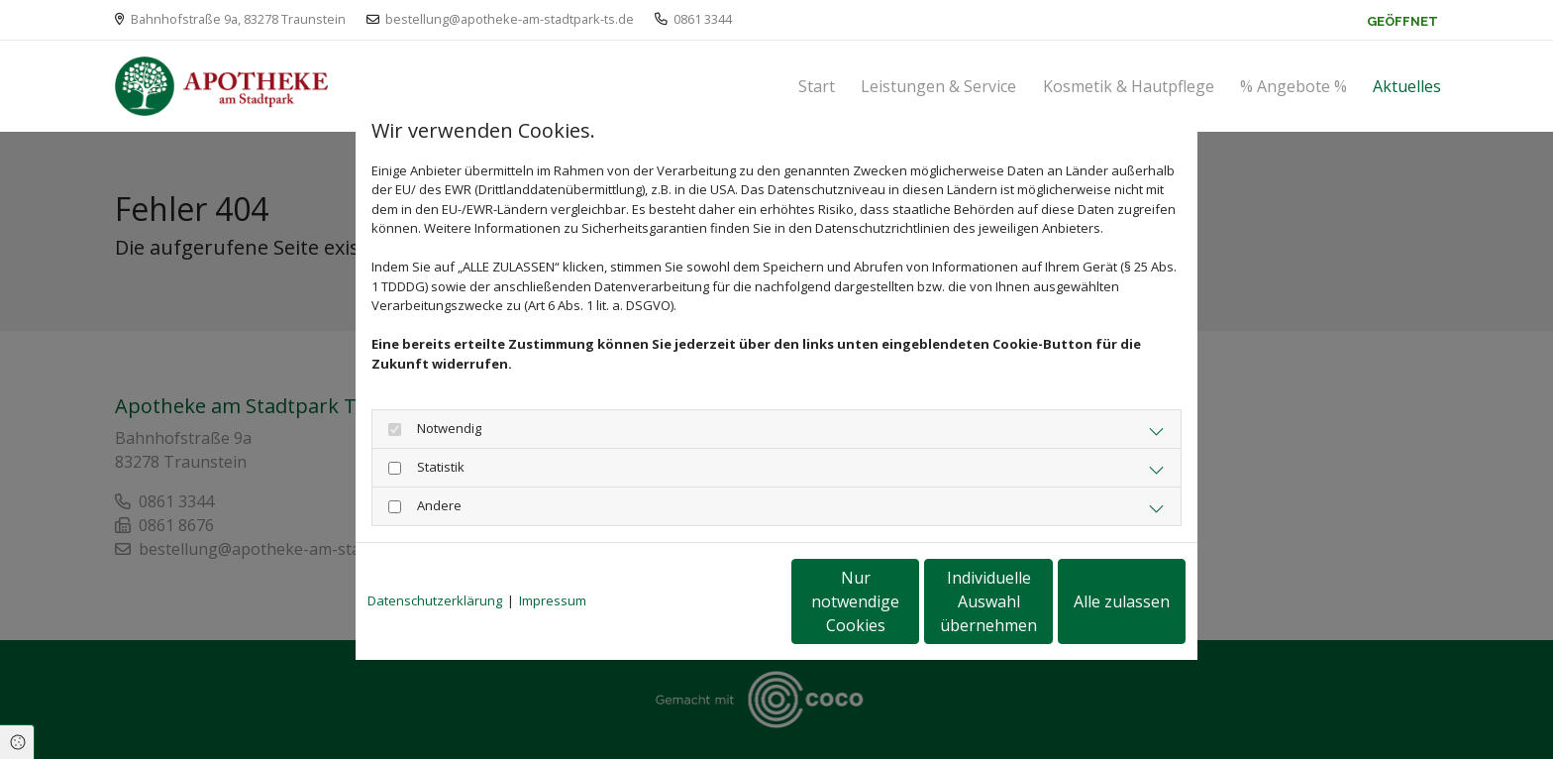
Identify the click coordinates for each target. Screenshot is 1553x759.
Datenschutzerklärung (434, 600)
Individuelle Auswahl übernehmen (906, 601)
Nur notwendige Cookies (717, 601)
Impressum (552, 600)
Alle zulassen (1094, 601)
